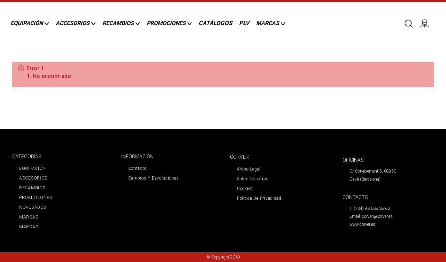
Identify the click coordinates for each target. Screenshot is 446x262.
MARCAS (28, 217)
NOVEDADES (32, 207)
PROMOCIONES (35, 197)
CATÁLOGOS (215, 22)
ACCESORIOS (33, 178)
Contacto (137, 168)
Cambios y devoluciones (153, 178)
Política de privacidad (259, 198)
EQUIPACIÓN (32, 168)
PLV (244, 22)
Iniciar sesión (427, 22)
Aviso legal (249, 169)
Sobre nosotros (253, 178)
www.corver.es (362, 224)
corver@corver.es (377, 216)
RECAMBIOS (32, 187)
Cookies (245, 188)
